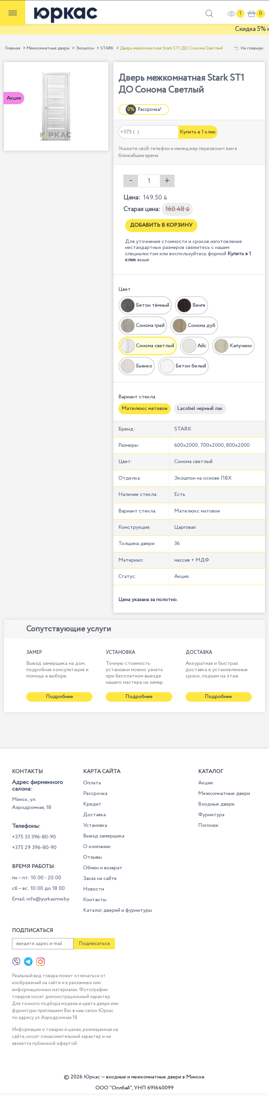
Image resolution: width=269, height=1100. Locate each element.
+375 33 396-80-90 (34, 837)
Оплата (92, 783)
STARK (107, 48)
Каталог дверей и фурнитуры (117, 910)
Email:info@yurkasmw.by (40, 899)
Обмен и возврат (102, 868)
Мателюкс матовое (145, 408)
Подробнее (59, 696)
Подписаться (94, 943)
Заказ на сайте (100, 878)
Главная (12, 48)
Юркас (92, 1077)
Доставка (94, 815)
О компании (96, 846)
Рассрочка (95, 793)
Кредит (92, 804)
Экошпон (85, 48)
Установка (95, 825)
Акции (205, 783)
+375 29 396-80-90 (34, 847)
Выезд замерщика (103, 836)
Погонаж (208, 825)
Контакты (94, 900)
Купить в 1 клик (198, 132)
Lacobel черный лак (200, 408)
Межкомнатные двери (48, 48)
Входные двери (216, 804)
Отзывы (92, 857)
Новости (93, 889)
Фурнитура (211, 815)
